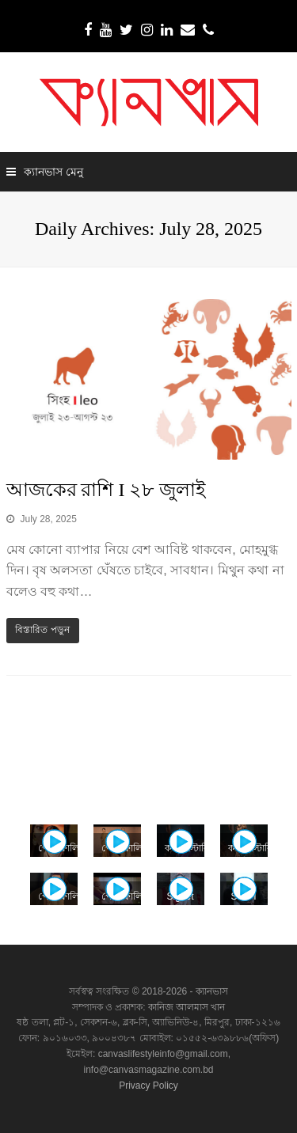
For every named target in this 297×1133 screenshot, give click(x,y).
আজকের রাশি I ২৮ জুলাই (106, 489)
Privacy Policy (148, 1085)
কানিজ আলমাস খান (187, 1007)
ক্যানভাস (210, 991)
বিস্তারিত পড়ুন (42, 629)
